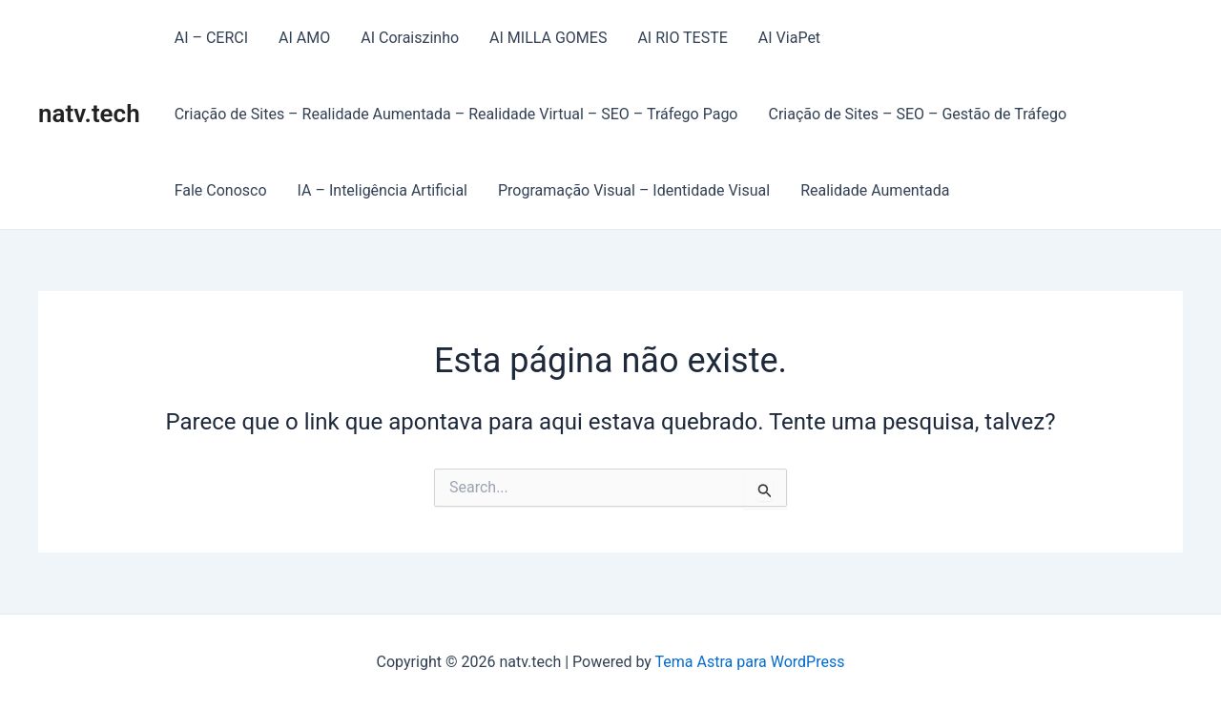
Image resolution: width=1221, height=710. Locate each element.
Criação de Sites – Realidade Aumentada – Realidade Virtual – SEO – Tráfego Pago (456, 114)
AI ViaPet (789, 38)
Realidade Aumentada (874, 190)
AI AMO (304, 38)
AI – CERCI (211, 38)
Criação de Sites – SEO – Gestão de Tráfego (918, 114)
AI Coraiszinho (410, 38)
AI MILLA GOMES (548, 38)
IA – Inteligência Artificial (382, 190)
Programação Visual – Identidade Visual (634, 190)
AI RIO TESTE (682, 38)
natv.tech (89, 113)
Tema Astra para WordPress (750, 662)
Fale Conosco (221, 190)
